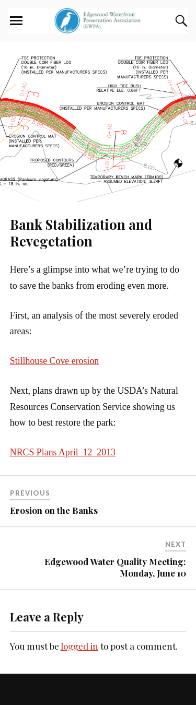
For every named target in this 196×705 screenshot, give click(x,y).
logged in (79, 646)
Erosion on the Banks (54, 510)
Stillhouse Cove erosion (54, 361)
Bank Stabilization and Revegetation (81, 232)
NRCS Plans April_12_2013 (63, 452)
